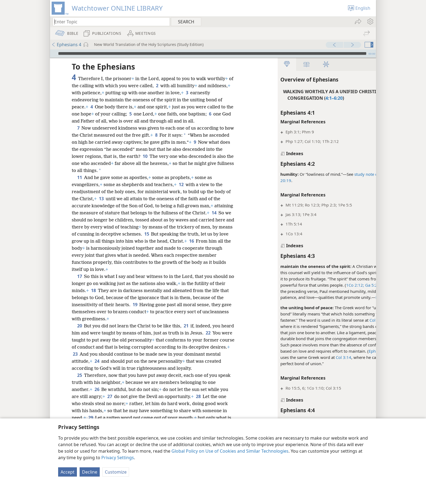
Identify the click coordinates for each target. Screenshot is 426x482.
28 (198, 403)
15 (184, 241)
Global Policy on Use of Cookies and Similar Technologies (230, 451)
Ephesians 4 (66, 45)
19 (134, 312)
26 (96, 396)
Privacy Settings (117, 458)
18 (93, 298)
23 (117, 361)
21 (186, 333)
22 (221, 340)
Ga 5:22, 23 (351, 285)
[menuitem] (370, 21)
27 (109, 403)
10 (162, 163)
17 (79, 283)
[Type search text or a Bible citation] (108, 22)
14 (75, 227)
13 (101, 206)
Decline (89, 472)
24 (134, 368)
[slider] (212, 53)
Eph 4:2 (359, 297)
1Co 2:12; (331, 285)
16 (75, 255)
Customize (116, 472)
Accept (67, 472)
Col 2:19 (353, 320)
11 (79, 184)
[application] (213, 53)
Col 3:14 (319, 357)
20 (79, 333)
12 (181, 192)
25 (79, 382)
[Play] (53, 53)
